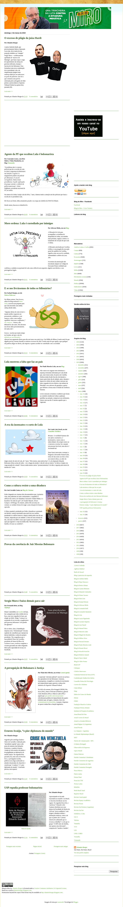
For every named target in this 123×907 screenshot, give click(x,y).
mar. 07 (82, 461)
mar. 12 (82, 447)
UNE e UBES (78, 833)
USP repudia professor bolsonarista (23, 787)
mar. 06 (82, 464)
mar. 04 (82, 470)
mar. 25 (82, 411)
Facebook (77, 205)
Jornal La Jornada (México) (82, 721)
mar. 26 (82, 408)
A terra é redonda (79, 565)
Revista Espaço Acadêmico (82, 800)
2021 (78, 356)
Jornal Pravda (78, 727)
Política (76, 283)
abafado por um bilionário (12, 337)
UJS (75, 830)
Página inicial (37, 846)
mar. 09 (82, 455)
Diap (75, 691)
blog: (67, 228)
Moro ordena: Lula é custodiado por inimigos (28, 223)
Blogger (75, 902)
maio (80, 385)
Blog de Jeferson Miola (81, 605)
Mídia (76, 270)
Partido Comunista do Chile (82, 764)
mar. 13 (82, 444)
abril (79, 388)
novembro (81, 368)
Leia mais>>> (8, 91)
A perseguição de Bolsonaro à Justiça (24, 668)
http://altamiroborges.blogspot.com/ (52, 892)
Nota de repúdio (25, 828)
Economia (77, 257)
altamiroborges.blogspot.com (22, 890)
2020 (78, 359)
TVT (75, 827)
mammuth (60, 902)
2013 (78, 539)
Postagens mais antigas (61, 846)
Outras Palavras (9, 295)
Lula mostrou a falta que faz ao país (23, 361)
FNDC (76, 701)
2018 (78, 525)
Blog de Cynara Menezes (81, 589)
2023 (78, 351)
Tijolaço (7, 607)
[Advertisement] (37, 124)
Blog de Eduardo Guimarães (82, 592)
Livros (76, 267)
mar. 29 (82, 400)
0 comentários (33, 96)
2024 (78, 348)
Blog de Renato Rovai (80, 648)
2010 (78, 548)
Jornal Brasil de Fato (80, 714)
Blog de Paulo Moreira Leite (82, 645)
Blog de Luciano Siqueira (81, 622)
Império (76, 264)
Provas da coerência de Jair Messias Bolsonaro (29, 544)
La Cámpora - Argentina (81, 731)
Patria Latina (78, 774)
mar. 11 (82, 449)
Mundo (76, 280)
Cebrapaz (77, 668)
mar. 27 (82, 405)
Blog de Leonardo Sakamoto (82, 612)
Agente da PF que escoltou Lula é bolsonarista (29, 154)
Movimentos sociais (80, 277)
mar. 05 (82, 467)
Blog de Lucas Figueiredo (82, 618)
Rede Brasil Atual (79, 790)
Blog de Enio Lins (79, 598)
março (80, 391)
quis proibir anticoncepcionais (54, 696)
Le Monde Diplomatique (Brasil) (84, 734)
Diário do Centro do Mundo (82, 694)
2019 (78, 362)
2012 (78, 542)
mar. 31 (82, 394)
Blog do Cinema (27, 490)
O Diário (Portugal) (80, 744)
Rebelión (76, 787)
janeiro (80, 521)
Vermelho (77, 837)
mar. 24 (82, 414)
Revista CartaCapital (80, 797)
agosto (80, 377)
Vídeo (76, 290)
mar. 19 (82, 429)
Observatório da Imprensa (82, 747)
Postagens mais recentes (13, 846)
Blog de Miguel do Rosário (82, 635)
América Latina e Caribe (81, 247)
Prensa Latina (78, 784)
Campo (76, 250)
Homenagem (78, 260)
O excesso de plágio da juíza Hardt (23, 38)
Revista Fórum (78, 804)
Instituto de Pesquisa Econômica (84, 711)
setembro (81, 374)
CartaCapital (64, 673)
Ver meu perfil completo (81, 853)
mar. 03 (82, 473)
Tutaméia (77, 823)
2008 (78, 554)
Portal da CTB (78, 780)
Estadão (20, 612)
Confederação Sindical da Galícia (84, 678)
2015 (78, 533)
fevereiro (81, 518)
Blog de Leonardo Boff (81, 608)
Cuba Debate (78, 688)
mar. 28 (82, 403)
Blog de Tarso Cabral (80, 658)
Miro (75, 273)
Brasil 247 (77, 665)
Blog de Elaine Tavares (81, 595)
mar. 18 (82, 432)
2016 (78, 531)
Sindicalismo (78, 287)
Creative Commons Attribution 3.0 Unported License (50, 888)
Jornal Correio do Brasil (81, 718)
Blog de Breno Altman (81, 585)
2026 (78, 342)
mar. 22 (82, 420)
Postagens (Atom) (39, 853)
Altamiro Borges (82, 847)
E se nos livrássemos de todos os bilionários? (28, 288)
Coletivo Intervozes (80, 671)
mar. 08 (82, 458)
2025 (78, 345)
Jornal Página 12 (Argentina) (82, 724)
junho (80, 382)
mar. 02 (82, 511)
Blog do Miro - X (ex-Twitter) (83, 208)
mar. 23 (82, 417)
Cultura (76, 254)
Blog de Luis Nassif (80, 625)
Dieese (76, 698)
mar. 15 (82, 441)
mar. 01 (82, 514)
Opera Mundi (78, 751)
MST (75, 737)
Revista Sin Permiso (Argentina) (84, 807)
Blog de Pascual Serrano (81, 641)
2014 (78, 536)
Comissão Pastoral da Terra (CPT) (84, 675)
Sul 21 (76, 817)
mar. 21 (82, 423)
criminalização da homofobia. (47, 702)
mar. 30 (82, 397)
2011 (78, 545)
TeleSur (76, 820)
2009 (78, 551)
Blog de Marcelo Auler (81, 632)
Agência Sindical (79, 569)
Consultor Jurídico (54, 431)
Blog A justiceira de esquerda (83, 575)
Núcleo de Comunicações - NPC (84, 741)
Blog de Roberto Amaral (81, 655)
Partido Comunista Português (83, 767)
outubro (80, 371)
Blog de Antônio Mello (81, 579)
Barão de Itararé (79, 572)
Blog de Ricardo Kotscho (81, 651)
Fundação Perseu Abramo (81, 708)
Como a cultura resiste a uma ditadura (25, 485)
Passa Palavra (78, 770)
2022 (78, 353)
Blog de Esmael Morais (81, 602)
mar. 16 (82, 438)
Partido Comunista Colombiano (83, 757)
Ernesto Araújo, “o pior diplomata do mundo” (29, 730)
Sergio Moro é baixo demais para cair (24, 600)
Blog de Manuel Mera (80, 628)
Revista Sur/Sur (79, 810)
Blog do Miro (6, 888)
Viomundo (11, 163)
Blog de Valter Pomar (80, 661)
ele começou (8, 322)
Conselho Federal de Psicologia (83, 681)
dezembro (81, 365)
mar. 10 (82, 452)
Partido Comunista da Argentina (83, 761)
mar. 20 (82, 426)
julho (80, 380)
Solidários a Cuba (79, 814)
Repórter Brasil (78, 794)
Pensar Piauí (78, 777)
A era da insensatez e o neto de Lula (23, 424)
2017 (78, 528)
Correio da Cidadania (80, 684)
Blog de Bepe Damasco (81, 582)
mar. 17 (82, 435)
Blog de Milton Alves (80, 638)
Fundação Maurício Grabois (82, 704)
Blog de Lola (78, 615)
